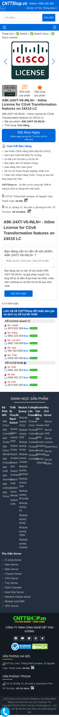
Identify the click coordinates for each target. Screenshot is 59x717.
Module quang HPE (23, 433)
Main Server (11, 569)
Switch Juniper (14, 456)
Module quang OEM (23, 531)
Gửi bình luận (18, 293)
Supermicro (51, 446)
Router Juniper (40, 444)
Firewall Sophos (33, 448)
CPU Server (11, 578)
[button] (53, 61)
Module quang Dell (23, 482)
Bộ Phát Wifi (4, 411)
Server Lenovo (49, 440)
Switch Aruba (14, 447)
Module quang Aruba (23, 446)
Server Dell (48, 423)
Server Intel (48, 453)
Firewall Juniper (33, 440)
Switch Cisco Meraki (14, 492)
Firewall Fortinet (33, 431)
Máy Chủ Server (48, 411)
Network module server (18, 596)
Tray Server (11, 583)
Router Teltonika (41, 460)
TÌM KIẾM (49, 17)
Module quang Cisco (23, 421)
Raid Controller (13, 587)
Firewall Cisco (33, 423)
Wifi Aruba (6, 440)
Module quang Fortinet (23, 470)
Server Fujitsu (48, 461)
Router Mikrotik (40, 452)
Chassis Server (13, 573)
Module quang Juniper (23, 458)
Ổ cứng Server (13, 560)
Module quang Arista (23, 519)
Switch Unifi (14, 481)
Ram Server (11, 564)
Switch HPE (14, 439)
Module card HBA (15, 601)
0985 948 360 (46, 3)
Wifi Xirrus (6, 494)
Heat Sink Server (14, 592)
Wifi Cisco (6, 423)
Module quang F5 (23, 507)
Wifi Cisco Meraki (6, 450)
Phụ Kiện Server (11, 553)
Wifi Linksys (7, 486)
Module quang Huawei (23, 543)
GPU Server (11, 606)
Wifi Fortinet (7, 460)
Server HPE (48, 431)
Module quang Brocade (24, 495)
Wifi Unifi (5, 469)
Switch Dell (14, 464)
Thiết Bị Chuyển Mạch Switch (14, 415)
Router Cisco (40, 427)
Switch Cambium (15, 473)
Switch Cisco (14, 431)
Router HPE (40, 435)
